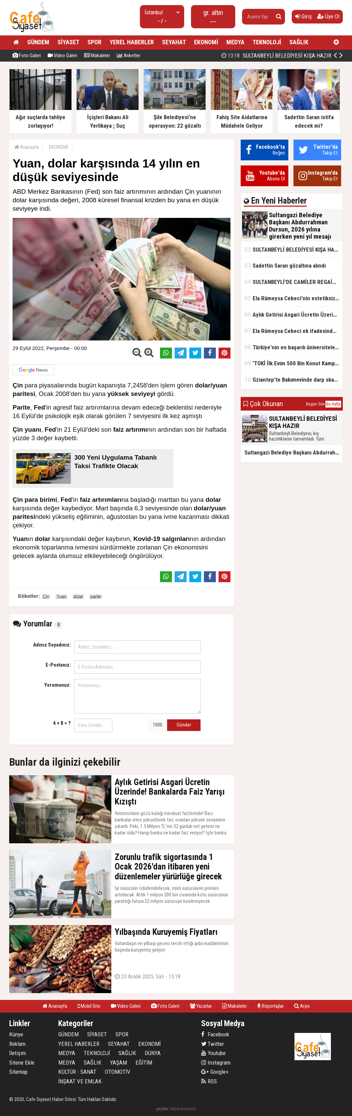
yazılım (162, 1108)
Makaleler (97, 55)
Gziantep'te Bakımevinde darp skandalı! (293, 379)
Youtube (213, 1053)
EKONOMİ (206, 42)
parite (95, 596)
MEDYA (235, 42)
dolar (78, 596)
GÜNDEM (38, 42)
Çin (46, 596)
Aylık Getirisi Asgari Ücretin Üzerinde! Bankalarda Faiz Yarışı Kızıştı (293, 314)
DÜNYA (153, 1053)
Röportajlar (270, 1006)
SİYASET (68, 42)
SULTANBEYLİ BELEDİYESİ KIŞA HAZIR (293, 249)
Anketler (128, 55)
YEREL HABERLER (132, 42)
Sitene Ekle (21, 1062)
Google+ (215, 1071)
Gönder (184, 725)
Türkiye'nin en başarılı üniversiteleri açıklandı (293, 347)
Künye (16, 1034)
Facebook (215, 1034)
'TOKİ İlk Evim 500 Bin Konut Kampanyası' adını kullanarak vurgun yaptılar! (293, 363)
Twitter (212, 1043)
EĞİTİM (143, 1062)
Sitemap (18, 1071)
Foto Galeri (27, 55)
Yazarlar (201, 1006)
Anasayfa (26, 147)
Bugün (311, 404)
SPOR (94, 42)
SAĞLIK (298, 42)
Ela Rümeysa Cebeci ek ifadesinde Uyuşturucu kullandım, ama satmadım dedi (293, 331)
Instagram (215, 1062)
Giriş (303, 16)
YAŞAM (118, 1062)
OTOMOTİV (117, 1071)
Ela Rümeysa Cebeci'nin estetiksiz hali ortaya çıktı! (293, 298)
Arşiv (302, 1006)
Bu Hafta (333, 404)
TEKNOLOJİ (267, 42)
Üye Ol (328, 16)
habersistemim (183, 1108)
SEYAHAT (174, 42)
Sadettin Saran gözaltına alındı (285, 265)
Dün (321, 404)
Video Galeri (62, 55)
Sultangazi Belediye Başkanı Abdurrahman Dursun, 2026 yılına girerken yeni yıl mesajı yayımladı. (293, 452)
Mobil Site (89, 1006)
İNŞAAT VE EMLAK (80, 1081)
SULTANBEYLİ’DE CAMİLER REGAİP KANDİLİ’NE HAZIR (293, 282)
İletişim (17, 1053)
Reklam (17, 1043)
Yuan (61, 596)
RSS (209, 1081)
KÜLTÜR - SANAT (77, 1071)
